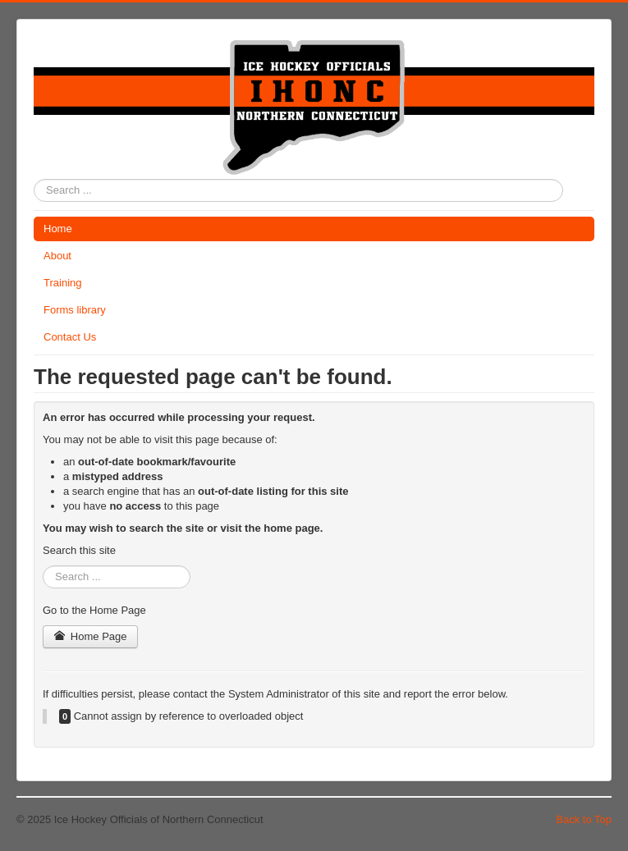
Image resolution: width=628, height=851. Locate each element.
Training (62, 283)
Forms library (75, 310)
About (57, 255)
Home (58, 228)
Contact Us (70, 337)
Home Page (90, 636)
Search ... (43, 565)
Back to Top (584, 819)
